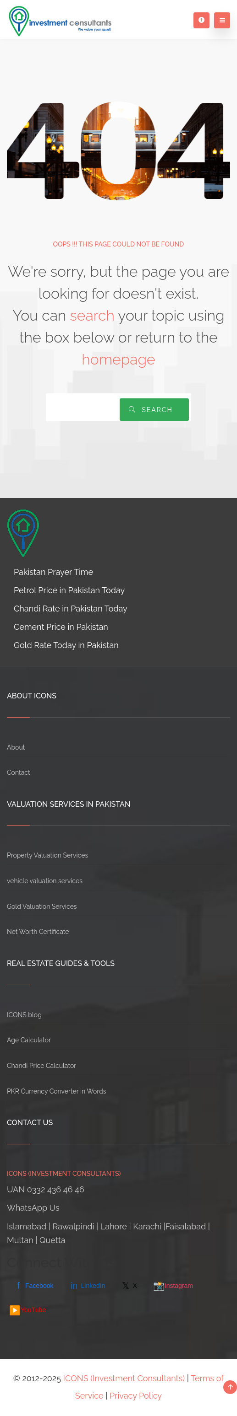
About (16, 747)
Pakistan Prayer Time (53, 572)
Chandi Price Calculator (41, 1065)
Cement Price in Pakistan (61, 627)
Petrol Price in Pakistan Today (69, 590)
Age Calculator (29, 1040)
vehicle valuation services (45, 881)
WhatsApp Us (33, 1207)
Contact (18, 772)
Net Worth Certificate (38, 931)
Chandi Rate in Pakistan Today (70, 608)
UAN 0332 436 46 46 (45, 1189)
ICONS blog (24, 1015)
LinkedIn (87, 1285)
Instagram (173, 1285)
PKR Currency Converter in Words (56, 1091)
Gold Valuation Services (42, 906)
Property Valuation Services (47, 855)
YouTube (27, 1310)
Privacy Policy (136, 1395)
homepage (118, 359)
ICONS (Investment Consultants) (124, 1378)
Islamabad (26, 1226)
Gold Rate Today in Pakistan (66, 645)
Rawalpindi (73, 1226)
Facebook (33, 1285)
